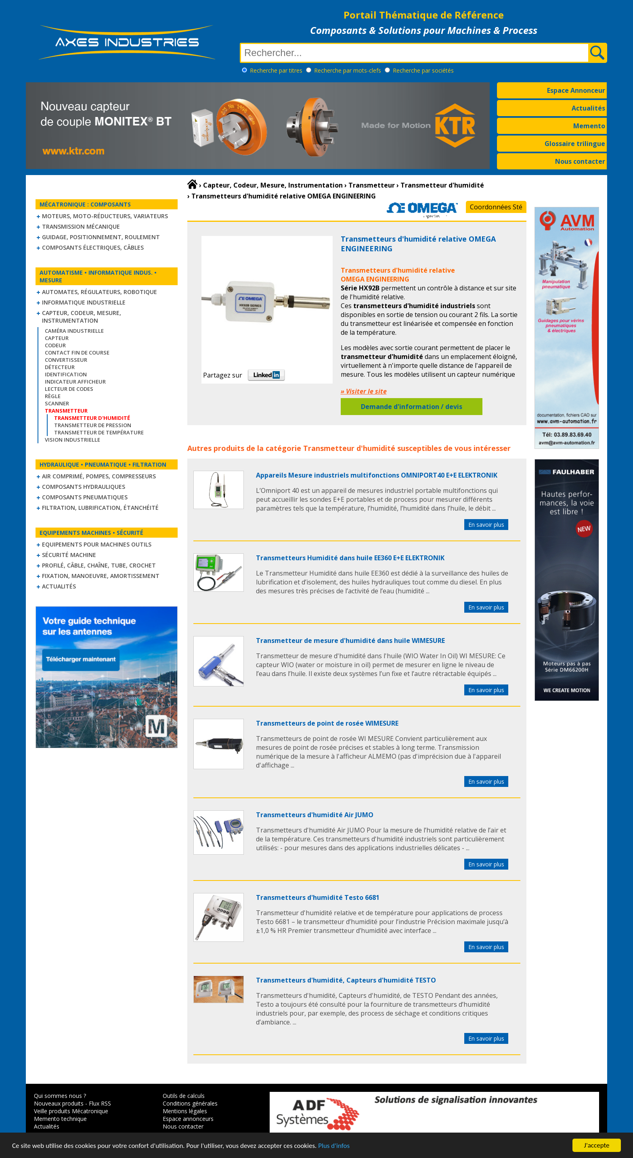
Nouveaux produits (59, 1103)
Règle (53, 396)
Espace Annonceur (576, 90)
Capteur (57, 338)
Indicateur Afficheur (75, 381)
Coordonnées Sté (496, 206)
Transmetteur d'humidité (349, 448)
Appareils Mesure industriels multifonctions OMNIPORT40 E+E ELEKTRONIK (376, 475)
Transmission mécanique (81, 226)
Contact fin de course (77, 352)
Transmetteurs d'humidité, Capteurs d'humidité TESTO (346, 980)
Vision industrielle (72, 439)
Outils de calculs (184, 1096)
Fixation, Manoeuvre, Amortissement (100, 576)
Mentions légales (185, 1111)
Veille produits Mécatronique (71, 1111)
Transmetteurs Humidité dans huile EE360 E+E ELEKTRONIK (350, 557)
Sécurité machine (69, 555)
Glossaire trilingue (575, 143)
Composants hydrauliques (83, 486)
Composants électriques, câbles (93, 247)
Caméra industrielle (74, 330)
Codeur (55, 345)
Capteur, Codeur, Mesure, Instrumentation (81, 316)
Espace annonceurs (188, 1119)
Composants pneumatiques (85, 497)
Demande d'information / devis (411, 406)
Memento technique (60, 1119)
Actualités (588, 108)
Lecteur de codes (69, 388)
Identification (66, 374)
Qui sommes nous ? (60, 1096)
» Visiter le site (364, 391)
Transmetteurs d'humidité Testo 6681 (317, 897)
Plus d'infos (334, 1150)
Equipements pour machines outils (96, 544)
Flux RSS (100, 1103)
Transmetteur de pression (92, 425)
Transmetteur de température (99, 432)
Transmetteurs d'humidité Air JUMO (314, 814)
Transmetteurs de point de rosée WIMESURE (327, 723)
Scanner (57, 403)
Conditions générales (190, 1103)
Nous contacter (580, 161)
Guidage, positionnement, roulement (101, 237)
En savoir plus (486, 524)
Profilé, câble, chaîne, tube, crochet (99, 565)
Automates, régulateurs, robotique (99, 292)
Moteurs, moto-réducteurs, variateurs (105, 216)
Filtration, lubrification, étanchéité (100, 507)
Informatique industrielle (84, 302)
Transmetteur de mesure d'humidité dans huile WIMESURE (350, 640)
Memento (589, 125)
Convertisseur (66, 359)
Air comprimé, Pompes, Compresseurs (99, 476)
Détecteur (60, 367)
